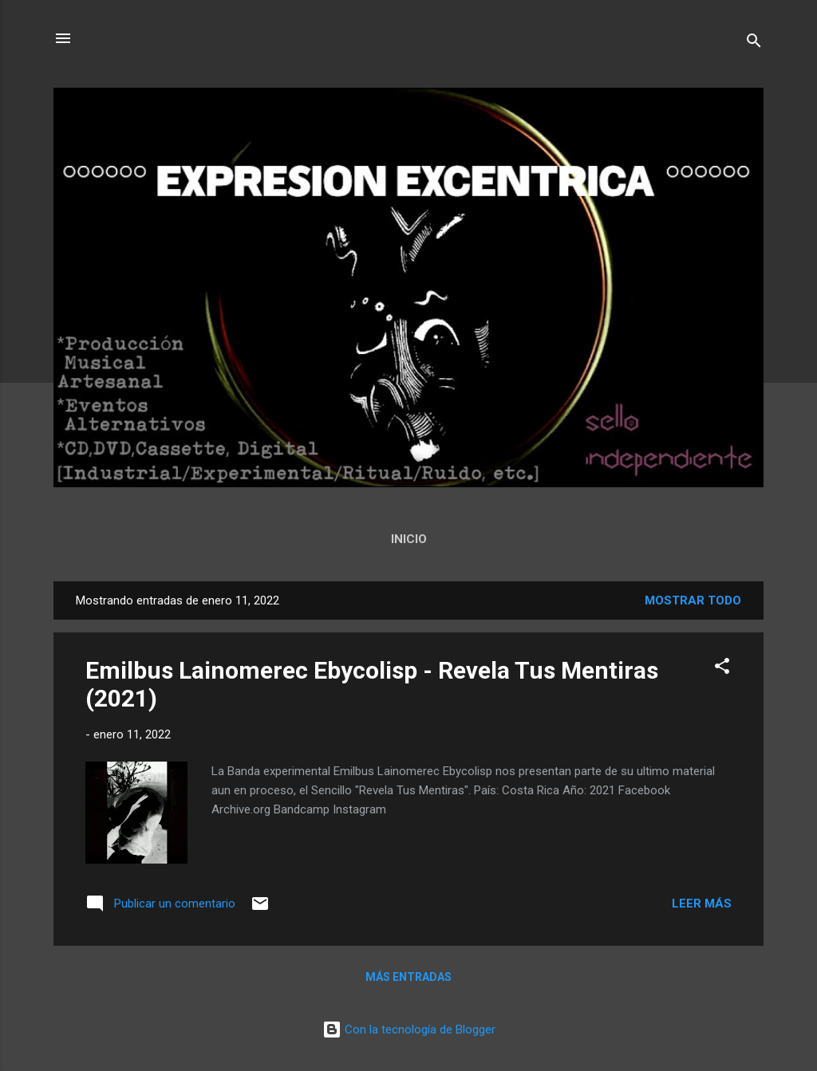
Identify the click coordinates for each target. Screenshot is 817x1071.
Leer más (702, 903)
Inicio (409, 539)
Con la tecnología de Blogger (408, 1029)
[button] (722, 668)
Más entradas (408, 977)
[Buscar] (754, 43)
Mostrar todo (693, 600)
